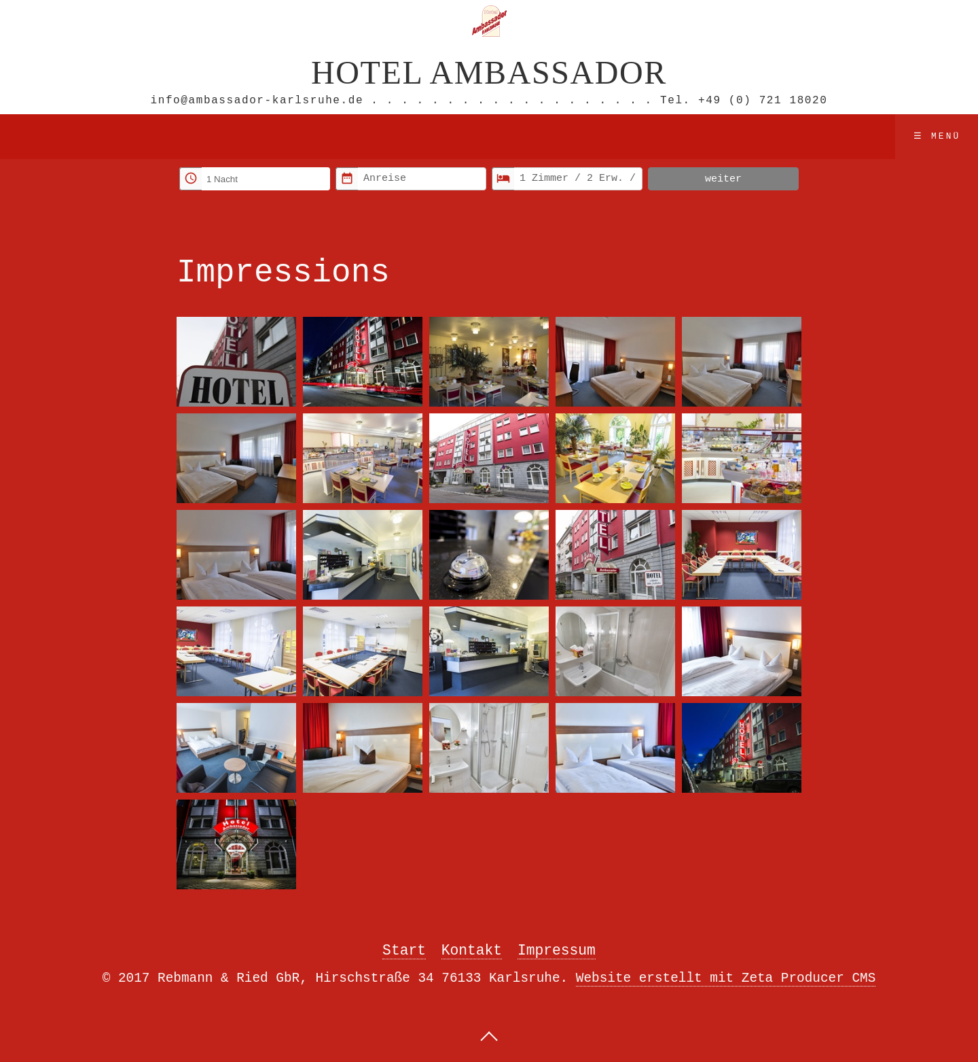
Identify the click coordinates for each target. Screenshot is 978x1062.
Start (404, 949)
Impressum (557, 949)
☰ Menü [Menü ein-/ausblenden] (937, 135)
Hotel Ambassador (489, 71)
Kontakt (471, 949)
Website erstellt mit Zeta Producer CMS (725, 977)
